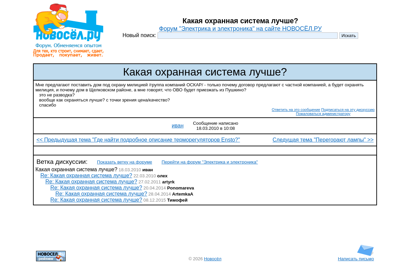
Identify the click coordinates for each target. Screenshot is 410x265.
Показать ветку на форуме (124, 162)
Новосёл (212, 258)
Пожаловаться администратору (323, 114)
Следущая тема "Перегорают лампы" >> (323, 140)
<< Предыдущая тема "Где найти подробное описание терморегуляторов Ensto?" (138, 140)
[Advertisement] (205, 150)
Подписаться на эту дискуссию (348, 110)
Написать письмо (356, 256)
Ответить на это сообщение (296, 110)
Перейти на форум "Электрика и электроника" (210, 162)
